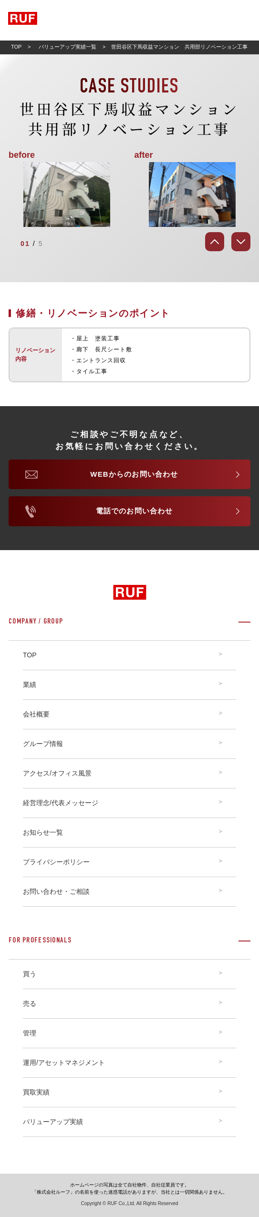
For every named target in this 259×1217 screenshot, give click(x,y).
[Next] (240, 241)
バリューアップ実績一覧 (67, 47)
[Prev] (214, 241)
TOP (16, 47)
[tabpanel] (129, 194)
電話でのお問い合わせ (134, 511)
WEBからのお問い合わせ (134, 474)
